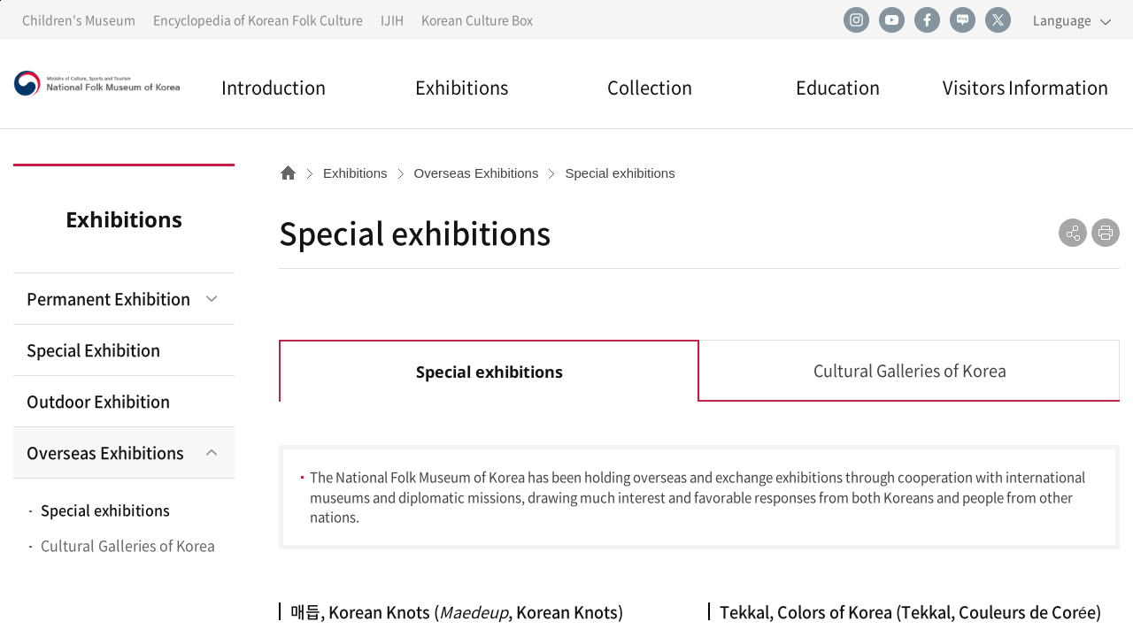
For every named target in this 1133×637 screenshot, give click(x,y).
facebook (926, 20)
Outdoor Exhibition (98, 401)
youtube (891, 20)
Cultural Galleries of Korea (128, 545)
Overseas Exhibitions (105, 452)
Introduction (273, 87)
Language (1062, 19)
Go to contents (0, 0)
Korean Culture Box (477, 19)
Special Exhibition (93, 350)
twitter (997, 20)
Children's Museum (78, 19)
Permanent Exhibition (108, 299)
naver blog (962, 20)
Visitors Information (1025, 87)
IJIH (392, 19)
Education (838, 87)
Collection (649, 87)
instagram (856, 20)
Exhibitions (461, 87)
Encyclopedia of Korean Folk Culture (258, 19)
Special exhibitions (105, 509)
